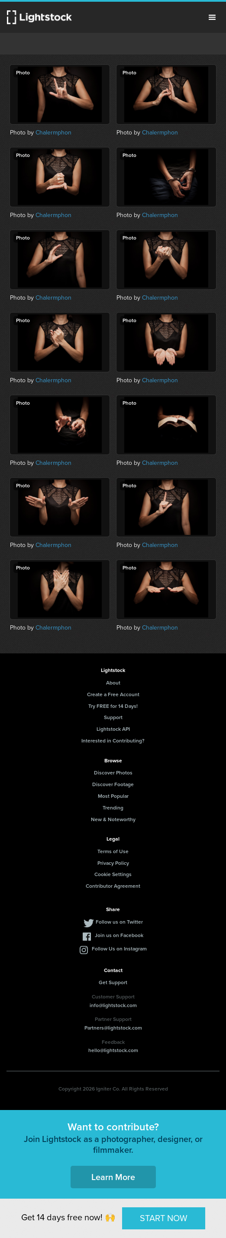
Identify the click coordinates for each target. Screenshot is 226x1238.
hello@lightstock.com (113, 1050)
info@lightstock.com (113, 1005)
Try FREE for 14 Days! (113, 706)
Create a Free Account (113, 694)
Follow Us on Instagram (119, 949)
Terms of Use (113, 851)
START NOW (163, 1218)
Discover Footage (113, 784)
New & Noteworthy (113, 819)
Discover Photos (113, 773)
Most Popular (113, 796)
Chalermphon (53, 132)
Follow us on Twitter (119, 922)
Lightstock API (113, 729)
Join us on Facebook (119, 935)
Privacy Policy (113, 863)
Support (113, 717)
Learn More (113, 1177)
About (113, 683)
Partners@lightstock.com (113, 1028)
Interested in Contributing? (113, 741)
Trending (113, 808)
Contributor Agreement (113, 886)
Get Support (113, 982)
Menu (212, 17)
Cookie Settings (113, 874)
